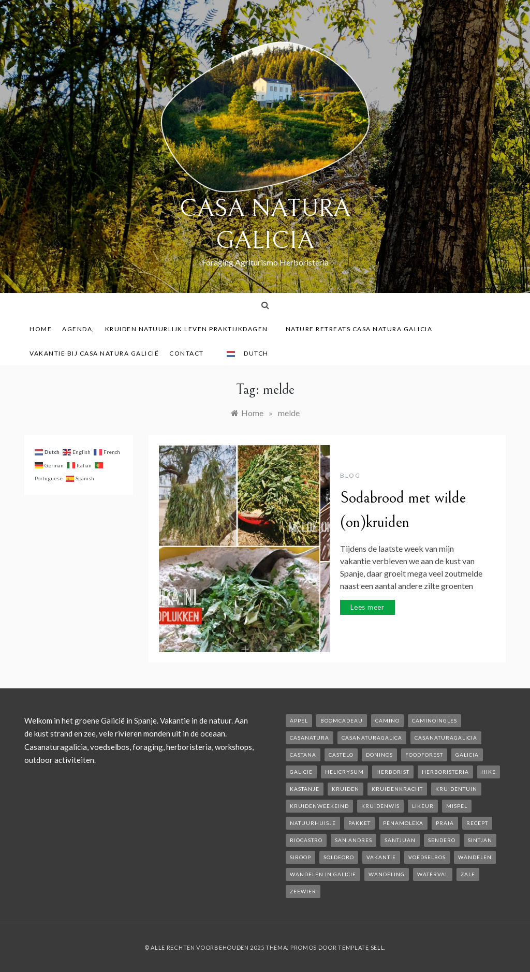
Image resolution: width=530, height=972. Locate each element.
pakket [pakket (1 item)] (359, 823)
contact (190, 353)
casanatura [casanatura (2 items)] (309, 737)
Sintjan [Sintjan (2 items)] (480, 840)
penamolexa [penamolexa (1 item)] (403, 823)
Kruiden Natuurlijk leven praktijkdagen (190, 329)
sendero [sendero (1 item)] (441, 840)
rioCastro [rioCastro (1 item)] (306, 840)
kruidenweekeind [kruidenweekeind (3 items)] (319, 806)
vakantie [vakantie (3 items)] (381, 857)
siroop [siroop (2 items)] (300, 857)
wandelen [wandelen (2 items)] (475, 857)
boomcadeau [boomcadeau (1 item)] (341, 720)
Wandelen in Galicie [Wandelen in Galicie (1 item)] (323, 874)
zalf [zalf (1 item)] (468, 874)
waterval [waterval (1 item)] (432, 874)
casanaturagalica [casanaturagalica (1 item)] (372, 737)
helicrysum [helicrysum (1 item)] (344, 772)
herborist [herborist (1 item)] (392, 772)
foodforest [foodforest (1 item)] (424, 755)
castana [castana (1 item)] (303, 755)
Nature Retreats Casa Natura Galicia (363, 329)
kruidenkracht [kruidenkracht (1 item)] (397, 789)
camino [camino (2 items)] (387, 720)
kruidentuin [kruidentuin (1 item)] (456, 789)
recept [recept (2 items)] (477, 823)
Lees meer (367, 607)
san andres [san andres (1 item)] (353, 840)
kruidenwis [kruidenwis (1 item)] (380, 806)
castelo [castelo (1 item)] (341, 755)
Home (41, 329)
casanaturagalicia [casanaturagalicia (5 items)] (446, 737)
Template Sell (361, 947)
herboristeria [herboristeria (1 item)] (445, 772)
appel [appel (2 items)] (299, 720)
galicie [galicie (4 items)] (301, 772)
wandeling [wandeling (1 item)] (387, 874)
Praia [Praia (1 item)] (445, 823)
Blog (350, 475)
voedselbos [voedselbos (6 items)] (427, 857)
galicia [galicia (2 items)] (467, 755)
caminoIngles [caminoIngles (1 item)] (434, 720)
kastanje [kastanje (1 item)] (304, 789)
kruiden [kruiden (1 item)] (345, 789)
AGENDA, (78, 329)
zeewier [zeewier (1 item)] (303, 891)
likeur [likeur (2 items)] (423, 806)
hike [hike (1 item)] (488, 772)
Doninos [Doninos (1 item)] (379, 755)
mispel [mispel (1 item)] (456, 806)
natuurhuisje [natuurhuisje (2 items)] (313, 823)
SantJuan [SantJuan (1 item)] (400, 840)
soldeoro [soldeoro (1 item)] (338, 857)
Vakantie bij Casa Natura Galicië (94, 353)
